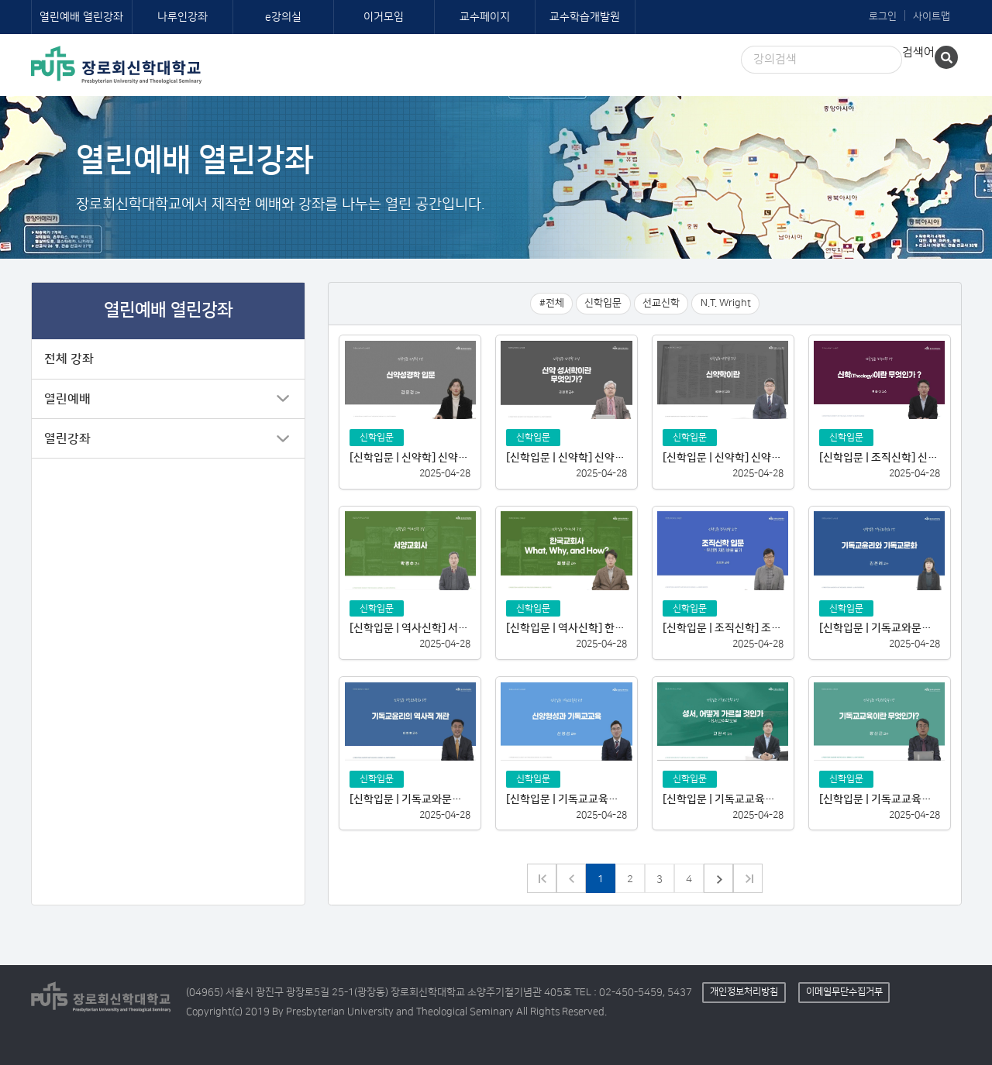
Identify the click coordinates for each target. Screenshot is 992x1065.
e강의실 (283, 17)
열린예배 (67, 399)
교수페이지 (485, 17)
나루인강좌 (182, 17)
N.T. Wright (726, 302)
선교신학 (661, 302)
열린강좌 (67, 438)
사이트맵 (931, 16)
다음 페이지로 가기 (718, 878)
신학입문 (603, 302)
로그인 (883, 16)
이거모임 (383, 17)
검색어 (918, 52)
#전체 (551, 302)
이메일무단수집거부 (844, 992)
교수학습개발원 (584, 17)
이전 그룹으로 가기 (541, 878)
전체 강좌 (69, 359)
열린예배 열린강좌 (81, 17)
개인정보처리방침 (744, 992)
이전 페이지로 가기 (571, 878)
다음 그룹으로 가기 (748, 878)
